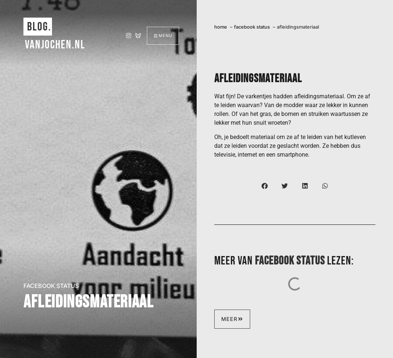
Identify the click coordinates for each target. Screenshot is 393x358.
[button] (264, 186)
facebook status (51, 285)
